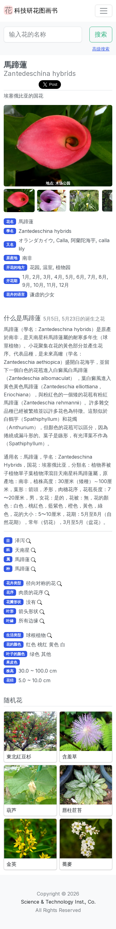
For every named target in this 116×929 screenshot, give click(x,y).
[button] (20, 201)
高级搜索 (101, 48)
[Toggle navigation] (103, 11)
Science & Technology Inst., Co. (58, 902)
